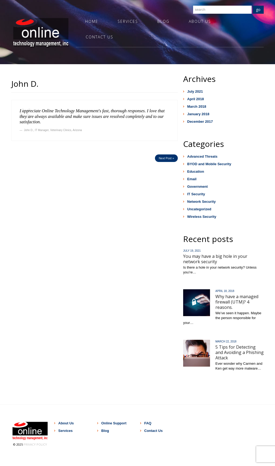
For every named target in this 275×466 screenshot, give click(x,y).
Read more (192, 279)
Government (197, 187)
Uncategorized (199, 209)
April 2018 (195, 99)
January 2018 (198, 114)
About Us (200, 21)
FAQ (147, 423)
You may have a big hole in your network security (215, 259)
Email (192, 179)
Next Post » (166, 158)
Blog (163, 21)
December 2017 (200, 122)
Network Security (201, 202)
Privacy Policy (35, 444)
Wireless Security (201, 217)
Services (128, 21)
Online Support (113, 423)
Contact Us (99, 36)
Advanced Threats (202, 156)
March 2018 (196, 106)
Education (195, 171)
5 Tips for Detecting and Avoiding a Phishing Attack (239, 352)
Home (91, 21)
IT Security (196, 194)
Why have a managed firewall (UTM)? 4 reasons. (236, 302)
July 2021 (195, 91)
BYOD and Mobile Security (209, 164)
